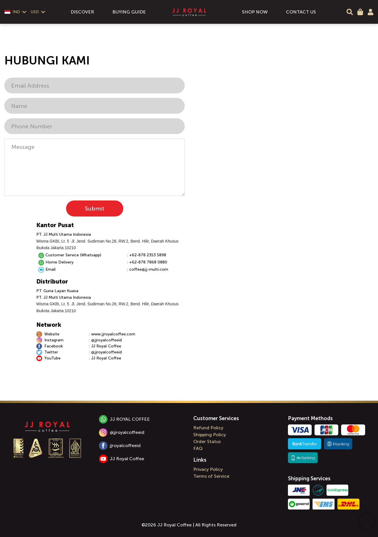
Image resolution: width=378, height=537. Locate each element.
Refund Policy (208, 427)
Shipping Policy (209, 434)
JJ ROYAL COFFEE (124, 419)
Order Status (207, 441)
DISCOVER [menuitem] (82, 12)
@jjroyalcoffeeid (121, 432)
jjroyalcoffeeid (120, 445)
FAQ (198, 448)
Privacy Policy (208, 469)
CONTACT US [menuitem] (301, 12)
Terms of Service (211, 476)
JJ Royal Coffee (121, 459)
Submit (94, 208)
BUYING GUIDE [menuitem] (129, 12)
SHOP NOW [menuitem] (255, 12)
